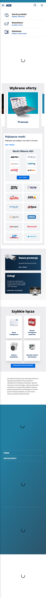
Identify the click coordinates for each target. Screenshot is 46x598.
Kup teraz (9, 145)
